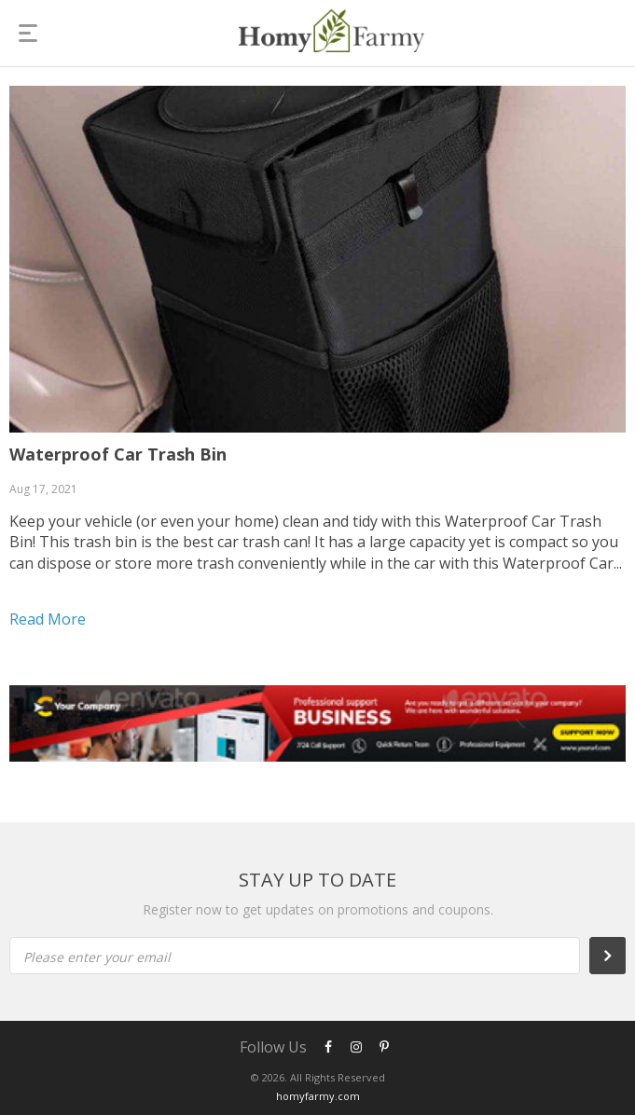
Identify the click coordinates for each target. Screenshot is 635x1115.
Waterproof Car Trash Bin (118, 454)
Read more (47, 619)
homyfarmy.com (318, 1096)
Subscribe (617, 955)
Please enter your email (97, 957)
